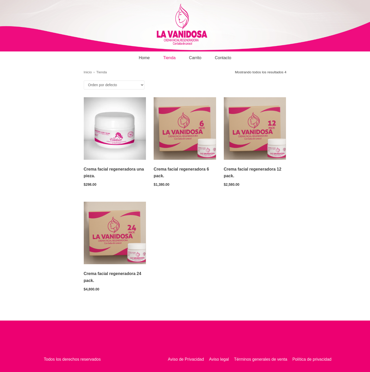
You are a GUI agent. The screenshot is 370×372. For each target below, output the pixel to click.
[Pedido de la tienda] (114, 85)
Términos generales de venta (260, 359)
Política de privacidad (311, 359)
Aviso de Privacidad (186, 359)
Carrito (195, 58)
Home (144, 58)
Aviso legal (219, 359)
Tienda (169, 58)
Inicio (88, 72)
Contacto (223, 58)
